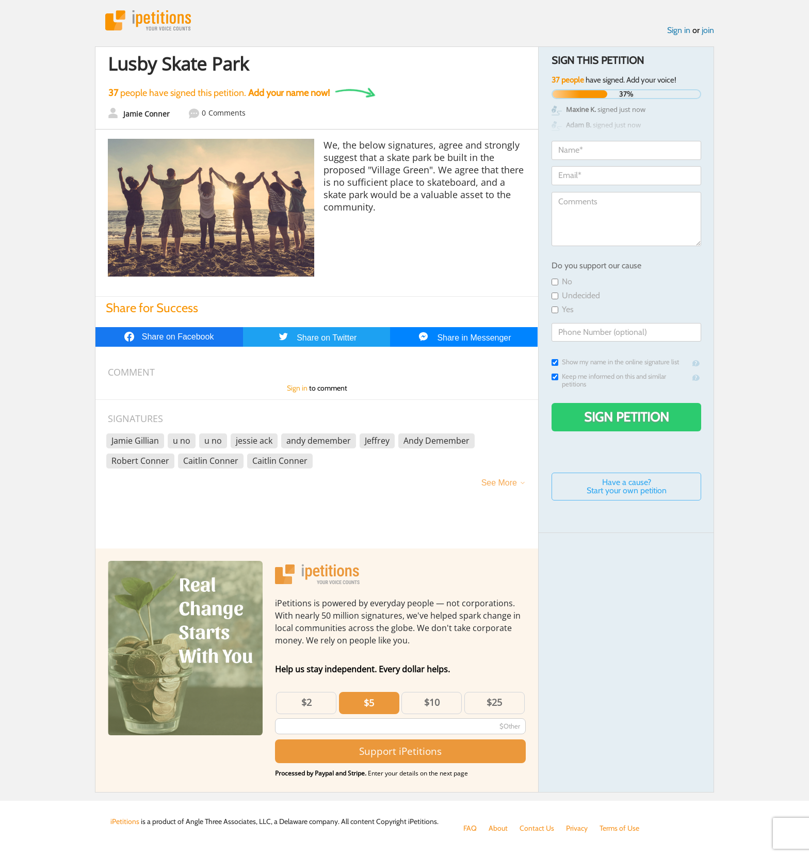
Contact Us (537, 828)
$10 (432, 702)
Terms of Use (619, 828)
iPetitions (148, 20)
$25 (494, 702)
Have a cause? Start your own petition (627, 486)
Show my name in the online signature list (615, 362)
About (498, 828)
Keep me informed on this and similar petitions (609, 380)
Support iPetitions (400, 751)
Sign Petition (626, 417)
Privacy (577, 828)
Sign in (678, 30)
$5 (369, 703)
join (708, 30)
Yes (563, 309)
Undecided (576, 295)
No (562, 281)
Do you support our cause (596, 265)
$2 (306, 702)
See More (499, 482)
